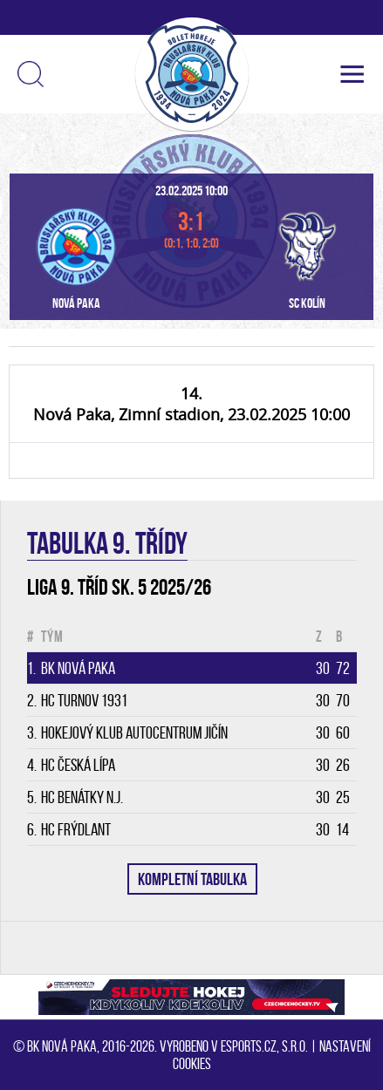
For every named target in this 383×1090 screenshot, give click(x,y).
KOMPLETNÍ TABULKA (192, 879)
